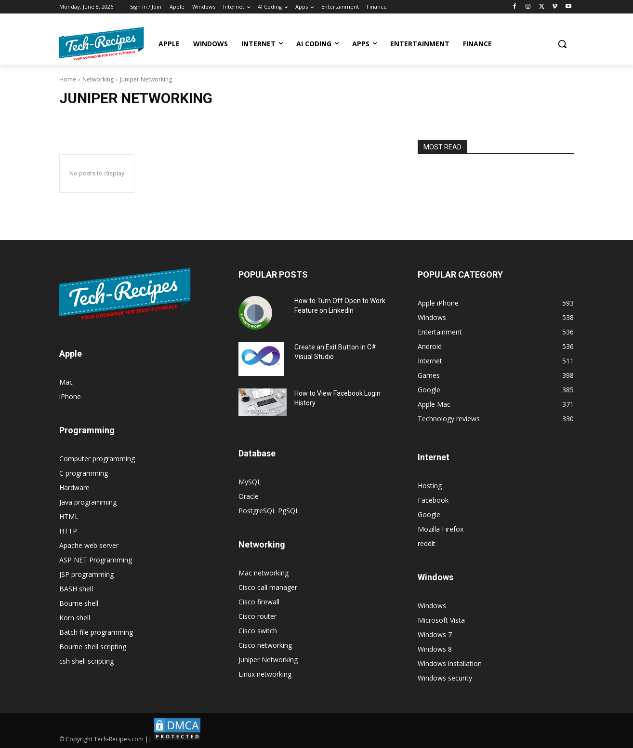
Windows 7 (435, 634)
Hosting (430, 485)
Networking (98, 79)
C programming (83, 473)
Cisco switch (257, 630)
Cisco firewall (258, 601)
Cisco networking (265, 645)
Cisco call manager (267, 587)
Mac (66, 382)
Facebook (433, 500)
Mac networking (263, 572)
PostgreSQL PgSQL (268, 510)
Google (429, 514)
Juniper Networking (268, 659)
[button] (562, 43)
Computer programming (97, 458)
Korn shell (74, 617)
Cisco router (257, 616)
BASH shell (76, 588)
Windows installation (450, 663)
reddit (426, 543)
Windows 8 (435, 649)
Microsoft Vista (441, 620)
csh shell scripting (86, 661)
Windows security (445, 677)
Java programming (88, 502)
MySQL (249, 481)
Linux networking (264, 674)
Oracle (248, 496)
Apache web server (89, 545)
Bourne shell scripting (92, 646)
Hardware (74, 487)
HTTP (68, 530)
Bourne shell (78, 603)
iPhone (70, 396)
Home (67, 79)
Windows (432, 605)
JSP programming (86, 574)
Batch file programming (96, 632)
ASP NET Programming (95, 559)
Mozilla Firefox (440, 529)
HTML (69, 516)
